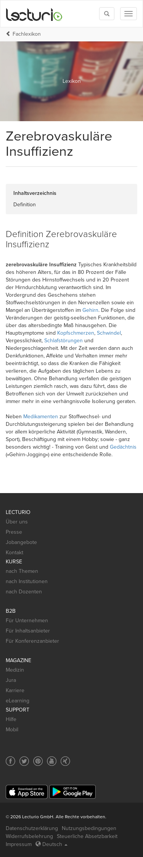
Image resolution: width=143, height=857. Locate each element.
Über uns (17, 522)
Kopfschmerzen (75, 333)
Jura (11, 680)
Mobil (12, 729)
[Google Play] (72, 792)
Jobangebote (21, 542)
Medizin (15, 670)
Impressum (19, 844)
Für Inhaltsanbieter (28, 631)
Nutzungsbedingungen (89, 828)
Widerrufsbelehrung (29, 836)
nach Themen (22, 571)
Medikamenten (40, 416)
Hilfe (11, 719)
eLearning (17, 700)
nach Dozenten (24, 591)
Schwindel (109, 333)
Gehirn (90, 310)
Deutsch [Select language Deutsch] (51, 844)
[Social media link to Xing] (65, 761)
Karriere (15, 690)
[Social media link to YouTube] (51, 761)
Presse (14, 532)
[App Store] (27, 792)
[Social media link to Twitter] (24, 761)
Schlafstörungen (63, 340)
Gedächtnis (123, 447)
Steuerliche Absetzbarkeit (87, 836)
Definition (24, 204)
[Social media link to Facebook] (10, 761)
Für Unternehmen (27, 620)
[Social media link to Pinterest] (38, 761)
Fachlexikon (27, 34)
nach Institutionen (27, 581)
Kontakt (14, 552)
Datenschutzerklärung (32, 828)
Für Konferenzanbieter (32, 641)
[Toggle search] (106, 13)
